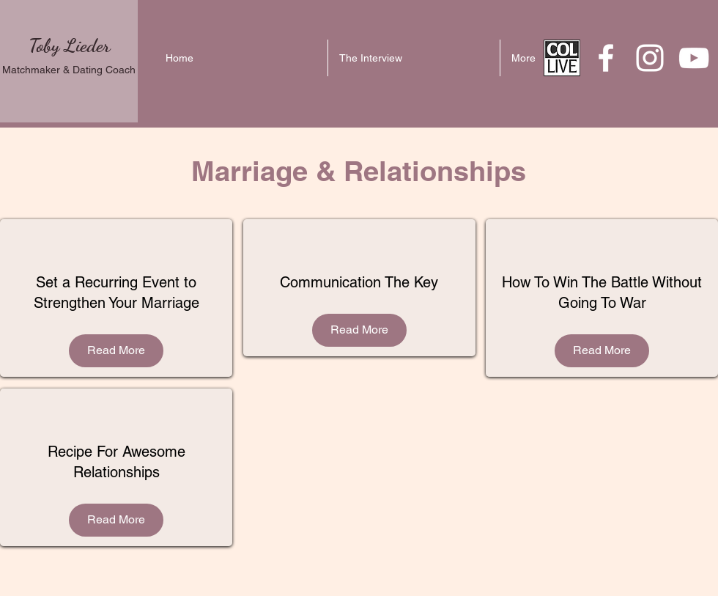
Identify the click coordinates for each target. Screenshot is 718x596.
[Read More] (116, 350)
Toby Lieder (69, 45)
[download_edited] (562, 58)
